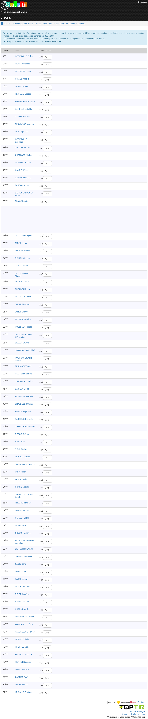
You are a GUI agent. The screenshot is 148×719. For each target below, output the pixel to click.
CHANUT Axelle (22, 609)
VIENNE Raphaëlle (23, 411)
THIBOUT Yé (20, 571)
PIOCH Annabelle (22, 64)
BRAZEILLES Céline (24, 404)
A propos (111, 702)
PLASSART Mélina (23, 297)
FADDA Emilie (21, 479)
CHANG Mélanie (22, 487)
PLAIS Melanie (21, 201)
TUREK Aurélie (21, 684)
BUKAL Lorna (21, 243)
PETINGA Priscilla (23, 319)
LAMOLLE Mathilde (23, 109)
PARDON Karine (22, 185)
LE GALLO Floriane (23, 692)
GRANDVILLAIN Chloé (25, 350)
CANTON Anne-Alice (24, 381)
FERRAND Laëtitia (23, 94)
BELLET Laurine (22, 343)
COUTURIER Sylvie (23, 235)
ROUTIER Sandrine (23, 374)
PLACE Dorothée (22, 586)
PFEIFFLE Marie (22, 647)
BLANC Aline (20, 525)
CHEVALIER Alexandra (25, 426)
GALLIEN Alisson (22, 147)
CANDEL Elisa (21, 170)
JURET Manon (21, 266)
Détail (47, 57)
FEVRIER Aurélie (22, 457)
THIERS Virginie (22, 510)
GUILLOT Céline (22, 518)
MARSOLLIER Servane (25, 464)
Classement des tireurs (23, 24)
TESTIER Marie (22, 282)
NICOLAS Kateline (23, 449)
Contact (141, 702)
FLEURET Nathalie (23, 503)
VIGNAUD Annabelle (24, 396)
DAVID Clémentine (23, 178)
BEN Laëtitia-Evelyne (24, 549)
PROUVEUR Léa (22, 289)
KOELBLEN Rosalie (23, 327)
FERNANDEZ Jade (23, 366)
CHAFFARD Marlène (24, 155)
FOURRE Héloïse (22, 251)
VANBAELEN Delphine (25, 632)
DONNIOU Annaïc (23, 163)
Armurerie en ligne (137, 711)
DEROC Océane (22, 434)
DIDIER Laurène (22, 594)
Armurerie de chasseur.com (133, 714)
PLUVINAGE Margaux (24, 124)
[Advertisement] (87, 7)
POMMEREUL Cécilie (24, 617)
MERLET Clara (21, 86)
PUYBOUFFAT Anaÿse (25, 101)
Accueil (7, 24)
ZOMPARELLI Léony (24, 624)
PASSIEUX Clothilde (24, 419)
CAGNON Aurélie (22, 677)
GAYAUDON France (23, 556)
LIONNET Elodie (22, 639)
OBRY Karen (20, 472)
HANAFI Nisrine (22, 602)
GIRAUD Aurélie (22, 79)
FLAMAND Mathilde (23, 654)
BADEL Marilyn (21, 579)
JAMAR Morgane (22, 304)
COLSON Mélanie (23, 533)
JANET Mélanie (21, 312)
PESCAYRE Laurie (23, 71)
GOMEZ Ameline (22, 116)
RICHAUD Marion (22, 258)
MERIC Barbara (22, 669)
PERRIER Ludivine (23, 662)
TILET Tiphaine (21, 132)
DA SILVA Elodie (22, 389)
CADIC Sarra (20, 564)
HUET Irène (20, 442)
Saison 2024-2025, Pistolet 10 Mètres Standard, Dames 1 (60, 24)
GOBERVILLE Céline (24, 56)
